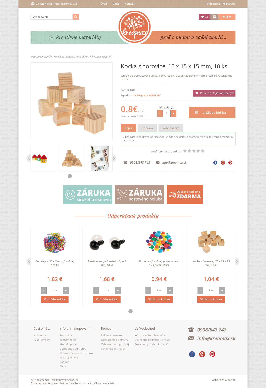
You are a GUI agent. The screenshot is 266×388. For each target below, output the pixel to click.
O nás (116, 3)
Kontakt (130, 3)
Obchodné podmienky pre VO (152, 340)
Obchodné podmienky (72, 348)
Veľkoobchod (145, 328)
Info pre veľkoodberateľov (150, 335)
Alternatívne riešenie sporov (76, 353)
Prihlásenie (213, 3)
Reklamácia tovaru (111, 335)
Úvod (103, 3)
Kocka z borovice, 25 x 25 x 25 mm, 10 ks (211, 263)
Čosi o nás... (42, 328)
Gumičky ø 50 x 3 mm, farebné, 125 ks (54, 263)
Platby (62, 366)
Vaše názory (171, 128)
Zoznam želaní (68, 340)
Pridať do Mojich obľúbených (217, 93)
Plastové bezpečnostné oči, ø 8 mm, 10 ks (107, 263)
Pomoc (106, 328)
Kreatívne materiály (78, 37)
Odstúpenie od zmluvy (114, 340)
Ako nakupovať (68, 344)
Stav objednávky (68, 357)
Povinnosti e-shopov (113, 348)
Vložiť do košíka (214, 112)
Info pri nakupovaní (74, 328)
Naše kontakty (42, 340)
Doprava (147, 128)
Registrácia (229, 3)
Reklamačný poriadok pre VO (151, 344)
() (206, 16)
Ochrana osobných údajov (116, 344)
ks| (226, 16)
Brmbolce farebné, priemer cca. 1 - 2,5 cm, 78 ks (159, 263)
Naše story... (41, 335)
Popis (128, 128)
